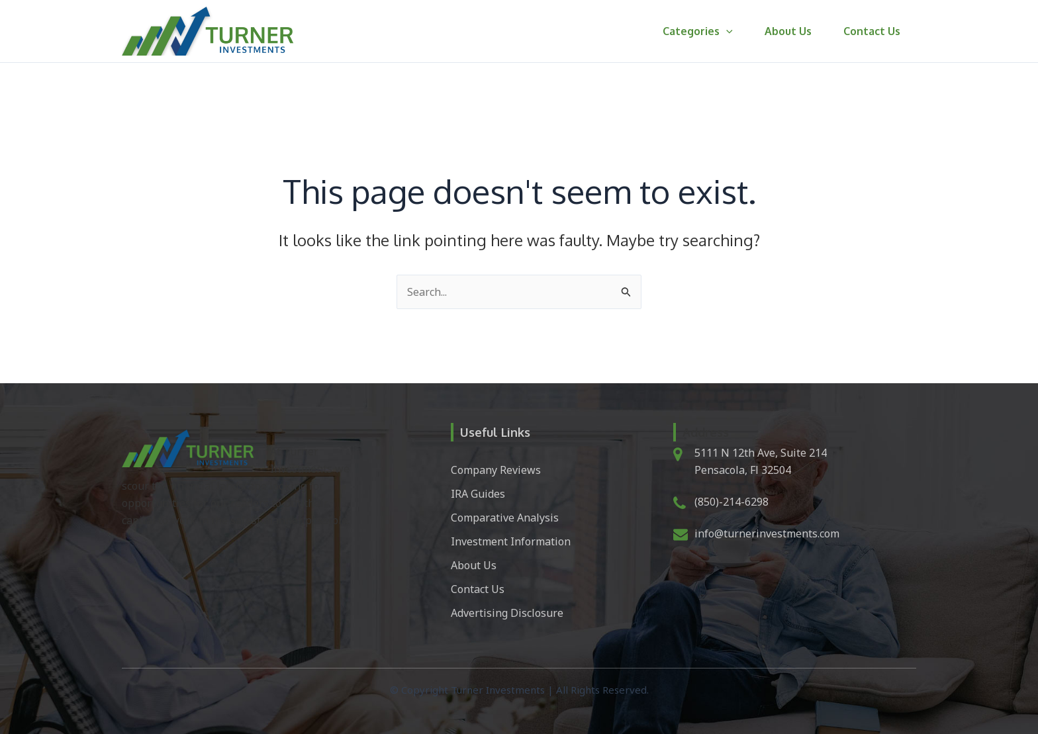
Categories (698, 31)
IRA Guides (478, 493)
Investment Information (511, 541)
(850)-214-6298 (731, 501)
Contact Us (871, 31)
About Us (788, 31)
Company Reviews (496, 470)
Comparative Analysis (505, 517)
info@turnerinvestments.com (766, 533)
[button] (726, 31)
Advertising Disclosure (507, 613)
